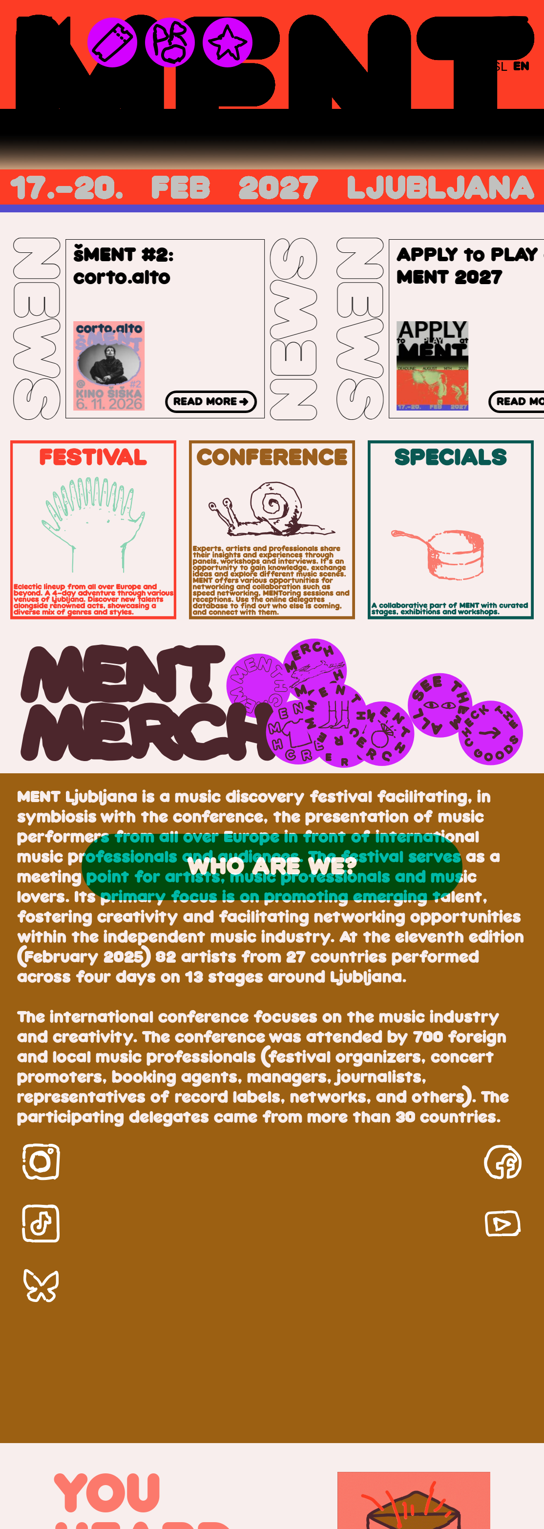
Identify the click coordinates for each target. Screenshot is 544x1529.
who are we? (272, 867)
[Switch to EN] (521, 66)
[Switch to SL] (500, 66)
